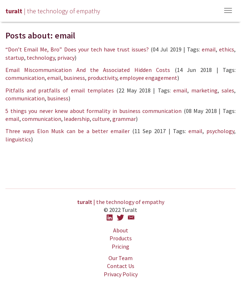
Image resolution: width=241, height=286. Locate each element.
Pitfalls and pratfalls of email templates (59, 90)
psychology (220, 131)
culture (101, 118)
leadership (77, 118)
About (120, 230)
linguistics (18, 139)
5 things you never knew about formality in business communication (93, 110)
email (209, 49)
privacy (66, 57)
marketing (204, 90)
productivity (102, 77)
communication (25, 77)
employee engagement (148, 77)
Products (121, 238)
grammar (124, 118)
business (74, 77)
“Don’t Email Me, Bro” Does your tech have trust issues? (77, 49)
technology (41, 57)
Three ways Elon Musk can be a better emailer (67, 131)
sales (228, 90)
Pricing (120, 246)
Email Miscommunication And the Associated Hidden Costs (87, 69)
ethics (226, 49)
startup (14, 57)
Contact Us (120, 265)
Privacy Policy (121, 274)
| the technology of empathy (120, 201)
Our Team (120, 258)
